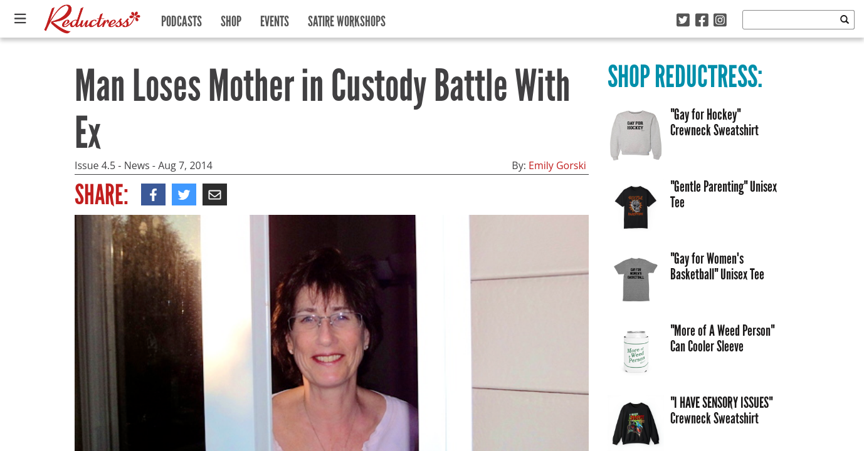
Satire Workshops (347, 18)
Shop (231, 18)
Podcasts (181, 18)
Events (274, 18)
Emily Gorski (557, 165)
